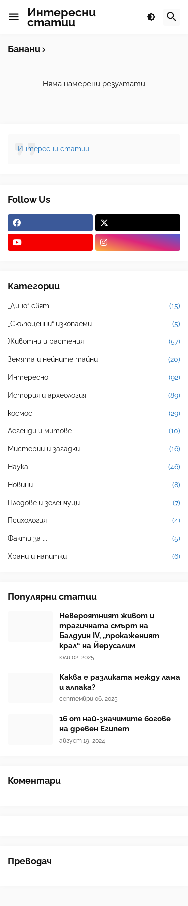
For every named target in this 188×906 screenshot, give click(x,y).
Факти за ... (94, 539)
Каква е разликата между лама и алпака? (119, 682)
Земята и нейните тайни (94, 360)
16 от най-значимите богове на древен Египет (115, 724)
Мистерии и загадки (94, 449)
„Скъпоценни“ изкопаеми (94, 324)
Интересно (94, 378)
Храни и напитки (94, 557)
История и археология (94, 396)
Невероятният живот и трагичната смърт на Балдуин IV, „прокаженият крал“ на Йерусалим (109, 630)
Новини (94, 485)
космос (94, 414)
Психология (94, 521)
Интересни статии (61, 17)
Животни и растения (94, 342)
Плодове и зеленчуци (94, 503)
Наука (94, 467)
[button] (13, 17)
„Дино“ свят (94, 306)
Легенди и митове (94, 431)
